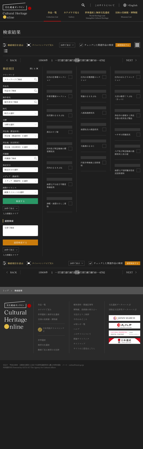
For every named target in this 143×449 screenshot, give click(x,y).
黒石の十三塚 (53, 161)
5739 (90, 60)
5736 (77, 60)
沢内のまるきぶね (88, 243)
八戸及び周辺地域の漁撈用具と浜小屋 (90, 277)
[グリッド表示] (137, 45)
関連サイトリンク (81, 402)
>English (130, 5)
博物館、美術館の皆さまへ (85, 373)
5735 (73, 60)
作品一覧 (52, 15)
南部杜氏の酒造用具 (123, 208)
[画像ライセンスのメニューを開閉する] (20, 192)
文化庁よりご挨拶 (81, 378)
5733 (64, 60)
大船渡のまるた (53, 274)
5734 (69, 60)
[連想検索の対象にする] (70, 93)
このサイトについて (105, 5)
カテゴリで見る (71, 15)
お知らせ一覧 (79, 387)
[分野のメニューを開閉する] (20, 124)
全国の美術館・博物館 (126, 15)
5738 (85, 60)
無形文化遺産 (44, 408)
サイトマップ (79, 407)
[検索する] (35, 79)
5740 (94, 60)
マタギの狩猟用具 (54, 226)
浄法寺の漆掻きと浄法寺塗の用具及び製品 (56, 195)
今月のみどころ (80, 383)
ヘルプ (76, 392)
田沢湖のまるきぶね (123, 126)
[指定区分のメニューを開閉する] (20, 169)
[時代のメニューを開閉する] (20, 113)
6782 (102, 60)
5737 (81, 60)
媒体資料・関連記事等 (83, 368)
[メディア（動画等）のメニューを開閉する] (20, 181)
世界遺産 (42, 403)
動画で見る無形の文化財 (48, 413)
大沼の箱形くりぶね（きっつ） (89, 178)
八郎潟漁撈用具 (121, 175)
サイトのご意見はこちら (84, 412)
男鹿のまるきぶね (54, 128)
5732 (60, 60)
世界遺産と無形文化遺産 (97, 15)
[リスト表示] (6, 51)
